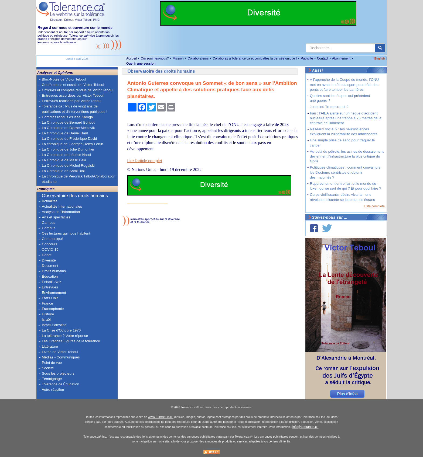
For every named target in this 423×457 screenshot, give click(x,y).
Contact (322, 58)
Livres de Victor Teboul (60, 352)
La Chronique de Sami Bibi (63, 171)
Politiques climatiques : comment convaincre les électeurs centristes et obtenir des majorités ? (345, 172)
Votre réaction (53, 390)
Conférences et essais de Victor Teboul (73, 85)
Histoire (48, 314)
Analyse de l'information (61, 212)
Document (50, 266)
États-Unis (50, 298)
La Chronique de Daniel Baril (65, 133)
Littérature (50, 346)
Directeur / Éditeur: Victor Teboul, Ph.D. (75, 19)
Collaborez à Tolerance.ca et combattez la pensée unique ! (255, 58)
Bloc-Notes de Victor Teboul (64, 79)
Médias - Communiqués (61, 357)
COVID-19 (50, 249)
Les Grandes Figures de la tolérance (71, 341)
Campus (48, 223)
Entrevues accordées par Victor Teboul (72, 95)
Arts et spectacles (56, 217)
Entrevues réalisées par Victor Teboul (71, 101)
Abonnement (341, 58)
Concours (49, 244)
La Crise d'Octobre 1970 (61, 330)
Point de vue (52, 363)
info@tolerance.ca (305, 427)
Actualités (49, 201)
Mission (178, 58)
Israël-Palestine (54, 325)
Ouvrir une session (141, 63)
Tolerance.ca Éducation (60, 384)
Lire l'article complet (144, 161)
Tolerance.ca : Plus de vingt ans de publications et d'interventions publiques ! (74, 109)
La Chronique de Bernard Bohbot (68, 122)
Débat (47, 255)
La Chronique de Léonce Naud (66, 155)
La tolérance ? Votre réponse (65, 336)
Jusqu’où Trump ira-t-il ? (329, 107)
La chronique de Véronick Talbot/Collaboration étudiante (78, 179)
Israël (46, 320)
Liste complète (374, 206)
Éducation (50, 276)
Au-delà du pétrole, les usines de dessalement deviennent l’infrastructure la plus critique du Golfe (347, 156)
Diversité (49, 260)
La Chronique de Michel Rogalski (68, 165)
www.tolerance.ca (160, 417)
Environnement (54, 293)
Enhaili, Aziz (51, 282)
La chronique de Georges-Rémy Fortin (72, 144)
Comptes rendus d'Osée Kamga (67, 117)
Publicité (307, 58)
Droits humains (54, 271)
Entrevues (50, 287)
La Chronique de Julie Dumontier (68, 149)
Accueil (131, 58)
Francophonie (53, 309)
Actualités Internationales (62, 206)
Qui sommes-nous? (155, 58)
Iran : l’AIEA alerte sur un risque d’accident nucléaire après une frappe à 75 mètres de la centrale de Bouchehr (345, 118)
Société (48, 368)
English (379, 58)
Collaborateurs (198, 58)
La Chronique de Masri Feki (64, 160)
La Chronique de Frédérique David (69, 139)
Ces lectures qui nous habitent (66, 233)
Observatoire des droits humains (75, 195)
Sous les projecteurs (58, 373)
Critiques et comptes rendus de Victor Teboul (77, 90)
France (47, 303)
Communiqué (52, 239)
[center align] (380, 48)
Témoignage (52, 379)
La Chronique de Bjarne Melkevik (68, 128)
